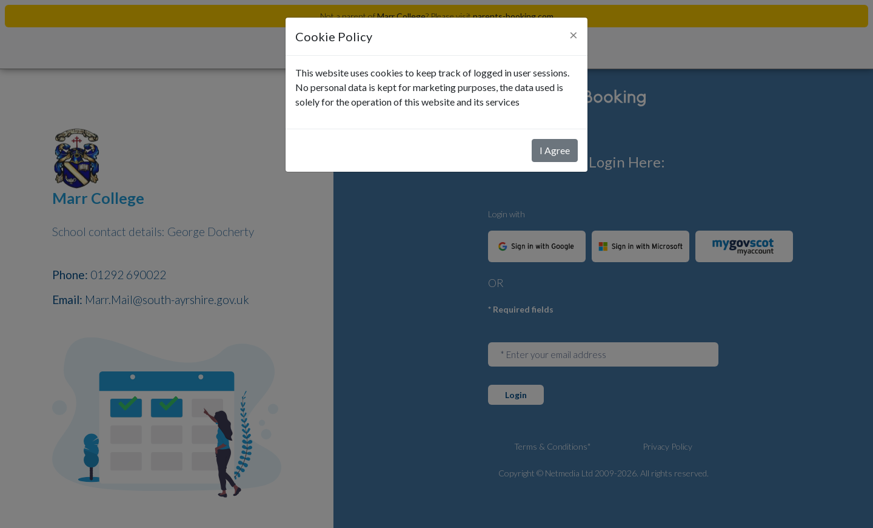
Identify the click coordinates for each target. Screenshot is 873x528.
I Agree (555, 150)
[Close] (573, 35)
